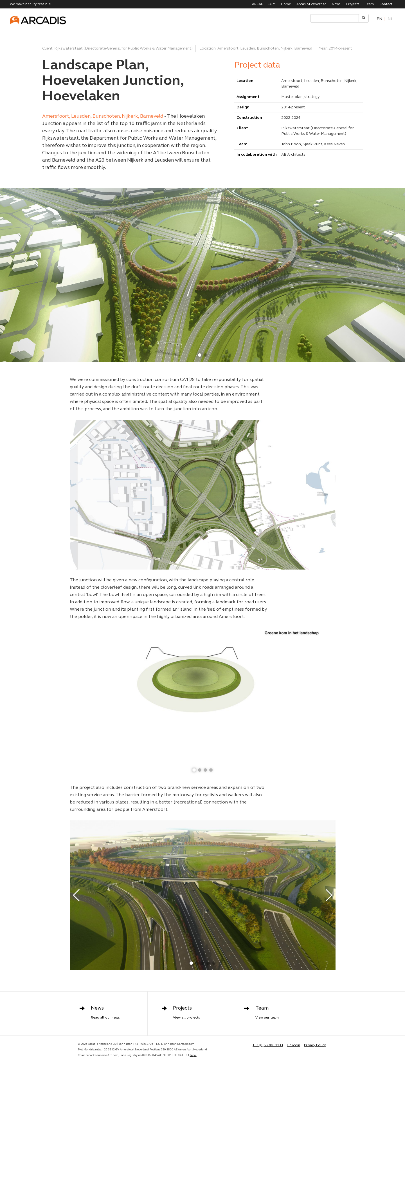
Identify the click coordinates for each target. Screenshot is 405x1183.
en (379, 19)
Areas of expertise (311, 4)
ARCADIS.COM (263, 4)
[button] (199, 355)
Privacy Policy (315, 1045)
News (336, 4)
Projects (352, 4)
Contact (385, 4)
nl (390, 19)
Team (369, 4)
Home (286, 4)
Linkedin (293, 1045)
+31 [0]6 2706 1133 (268, 1045)
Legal (193, 1055)
